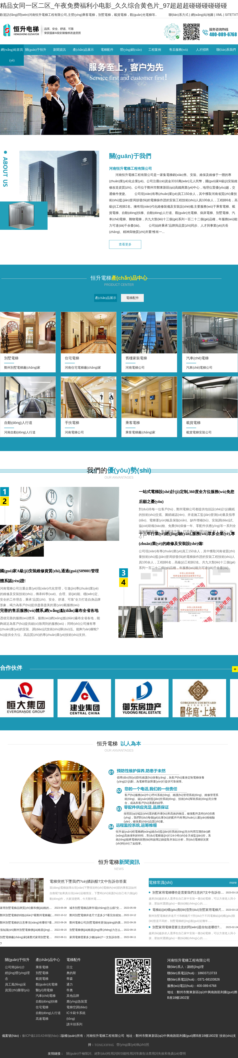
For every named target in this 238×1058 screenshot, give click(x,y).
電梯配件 (107, 49)
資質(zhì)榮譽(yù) (17, 990)
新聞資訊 (59, 49)
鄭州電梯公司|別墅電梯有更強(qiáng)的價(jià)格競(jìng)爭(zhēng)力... (102, 922)
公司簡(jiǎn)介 (15, 967)
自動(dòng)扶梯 (47, 1001)
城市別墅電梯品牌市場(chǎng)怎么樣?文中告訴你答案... (102, 907)
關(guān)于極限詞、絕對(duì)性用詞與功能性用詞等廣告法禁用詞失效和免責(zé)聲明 (126, 1053)
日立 (69, 967)
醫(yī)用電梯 (44, 990)
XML (219, 14)
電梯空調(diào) (76, 1007)
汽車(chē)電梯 (46, 995)
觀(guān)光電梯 (47, 984)
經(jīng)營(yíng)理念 (17, 975)
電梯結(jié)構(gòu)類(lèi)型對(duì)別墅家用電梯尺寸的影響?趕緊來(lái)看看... (195, 909)
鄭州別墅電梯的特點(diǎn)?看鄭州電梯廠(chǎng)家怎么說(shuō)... (33, 915)
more (233, 882)
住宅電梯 (42, 1007)
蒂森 (69, 978)
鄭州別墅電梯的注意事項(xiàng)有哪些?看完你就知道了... (33, 922)
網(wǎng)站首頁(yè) (12, 55)
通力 (69, 984)
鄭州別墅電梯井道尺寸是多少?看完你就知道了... (102, 915)
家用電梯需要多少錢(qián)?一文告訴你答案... (102, 937)
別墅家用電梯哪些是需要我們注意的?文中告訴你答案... (195, 892)
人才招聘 (202, 49)
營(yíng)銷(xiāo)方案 (131, 55)
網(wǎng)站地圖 (202, 14)
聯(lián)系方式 (178, 14)
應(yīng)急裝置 (76, 1001)
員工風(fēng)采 (15, 984)
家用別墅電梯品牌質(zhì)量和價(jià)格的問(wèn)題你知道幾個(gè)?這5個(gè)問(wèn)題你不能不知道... (33, 907)
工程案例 (154, 49)
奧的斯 (71, 973)
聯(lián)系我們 (226, 49)
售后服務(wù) (178, 49)
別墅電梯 (42, 973)
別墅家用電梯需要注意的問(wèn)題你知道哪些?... (195, 927)
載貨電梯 (42, 978)
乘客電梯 (42, 967)
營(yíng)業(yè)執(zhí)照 (132, 1044)
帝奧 (69, 990)
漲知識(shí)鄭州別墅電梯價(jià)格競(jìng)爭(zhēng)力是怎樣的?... (33, 929)
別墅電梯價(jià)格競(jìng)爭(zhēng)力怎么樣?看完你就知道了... (102, 929)
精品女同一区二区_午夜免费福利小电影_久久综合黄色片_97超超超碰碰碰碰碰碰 (113, 5)
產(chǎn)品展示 (83, 49)
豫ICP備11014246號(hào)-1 (41, 1035)
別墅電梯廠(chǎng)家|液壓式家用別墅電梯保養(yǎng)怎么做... (33, 937)
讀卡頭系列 (74, 1024)
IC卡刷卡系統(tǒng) (75, 1015)
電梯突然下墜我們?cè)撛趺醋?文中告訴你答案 (88, 881)
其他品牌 (72, 995)
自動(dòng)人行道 (48, 1013)
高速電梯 (42, 1018)
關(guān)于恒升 (35, 49)
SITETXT (231, 14)
